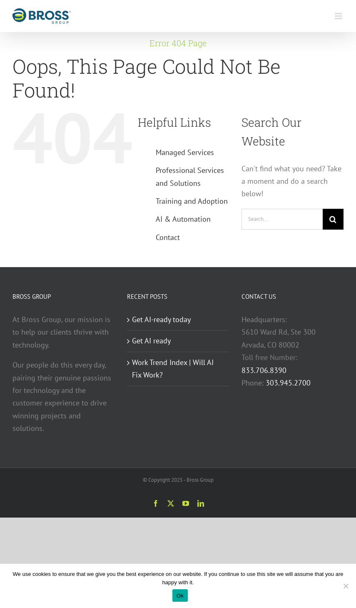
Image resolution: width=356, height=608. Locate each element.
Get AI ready (151, 340)
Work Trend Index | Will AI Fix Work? (173, 369)
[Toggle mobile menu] (339, 16)
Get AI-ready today (161, 319)
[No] (345, 586)
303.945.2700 (288, 383)
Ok (180, 596)
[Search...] (282, 219)
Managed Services (185, 152)
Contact (168, 237)
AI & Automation (183, 219)
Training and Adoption (192, 201)
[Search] (333, 219)
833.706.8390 (263, 370)
